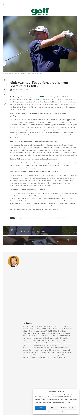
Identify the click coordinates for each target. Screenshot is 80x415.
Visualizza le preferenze (68, 407)
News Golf (12, 79)
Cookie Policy (49, 411)
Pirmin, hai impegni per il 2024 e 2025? (33, 232)
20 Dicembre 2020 (23, 89)
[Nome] (59, 357)
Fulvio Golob (16, 89)
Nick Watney (14, 97)
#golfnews (32, 218)
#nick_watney (21, 218)
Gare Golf (7, 323)
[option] (14, 322)
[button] (76, 391)
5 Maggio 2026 (64, 334)
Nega (53, 407)
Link (74, 384)
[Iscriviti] (59, 388)
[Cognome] (59, 362)
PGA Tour (43, 97)
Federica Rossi (6, 332)
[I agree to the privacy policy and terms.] (41, 384)
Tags (12, 218)
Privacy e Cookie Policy (60, 411)
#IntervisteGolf (53, 218)
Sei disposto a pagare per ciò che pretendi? (45, 242)
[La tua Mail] (59, 368)
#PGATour (64, 218)
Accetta (40, 407)
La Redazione (31, 332)
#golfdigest (42, 218)
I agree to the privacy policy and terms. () (58, 384)
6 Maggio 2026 (13, 332)
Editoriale (24, 230)
